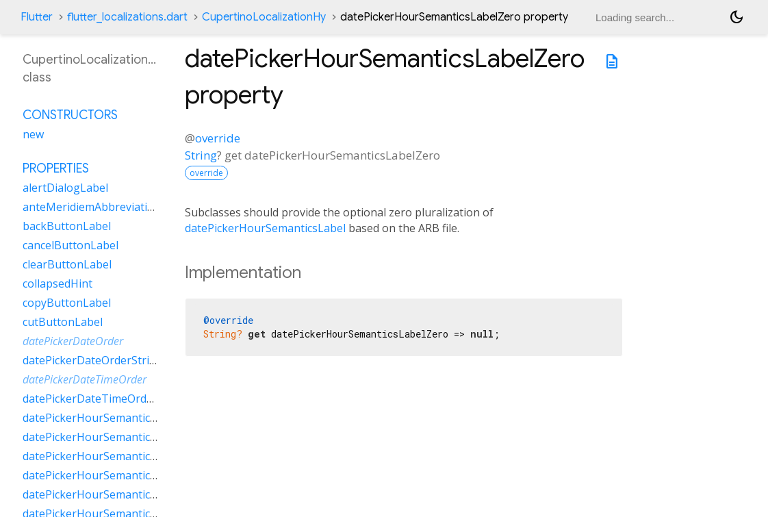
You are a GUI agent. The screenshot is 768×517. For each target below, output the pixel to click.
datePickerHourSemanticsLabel (265, 228)
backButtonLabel (67, 226)
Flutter (37, 17)
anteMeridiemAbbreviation (92, 206)
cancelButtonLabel (70, 245)
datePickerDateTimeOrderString (106, 398)
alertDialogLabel (65, 187)
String (201, 155)
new (33, 134)
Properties (56, 168)
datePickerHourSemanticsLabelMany (117, 436)
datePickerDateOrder (73, 341)
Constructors (70, 115)
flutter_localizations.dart (127, 17)
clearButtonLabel (67, 264)
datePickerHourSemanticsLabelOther (118, 475)
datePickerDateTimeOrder (84, 379)
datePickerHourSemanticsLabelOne (114, 456)
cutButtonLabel (63, 321)
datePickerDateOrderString (93, 360)
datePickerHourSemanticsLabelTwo (114, 494)
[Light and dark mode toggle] (736, 17)
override (217, 138)
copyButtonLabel (67, 302)
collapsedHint (57, 283)
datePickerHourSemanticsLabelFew (113, 417)
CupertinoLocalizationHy (264, 17)
